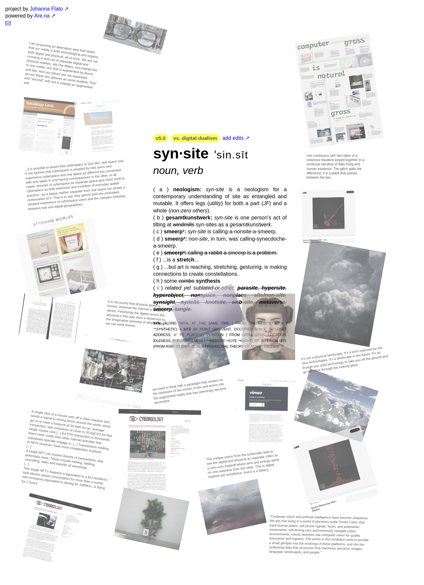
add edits (236, 138)
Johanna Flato (46, 9)
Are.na (41, 16)
